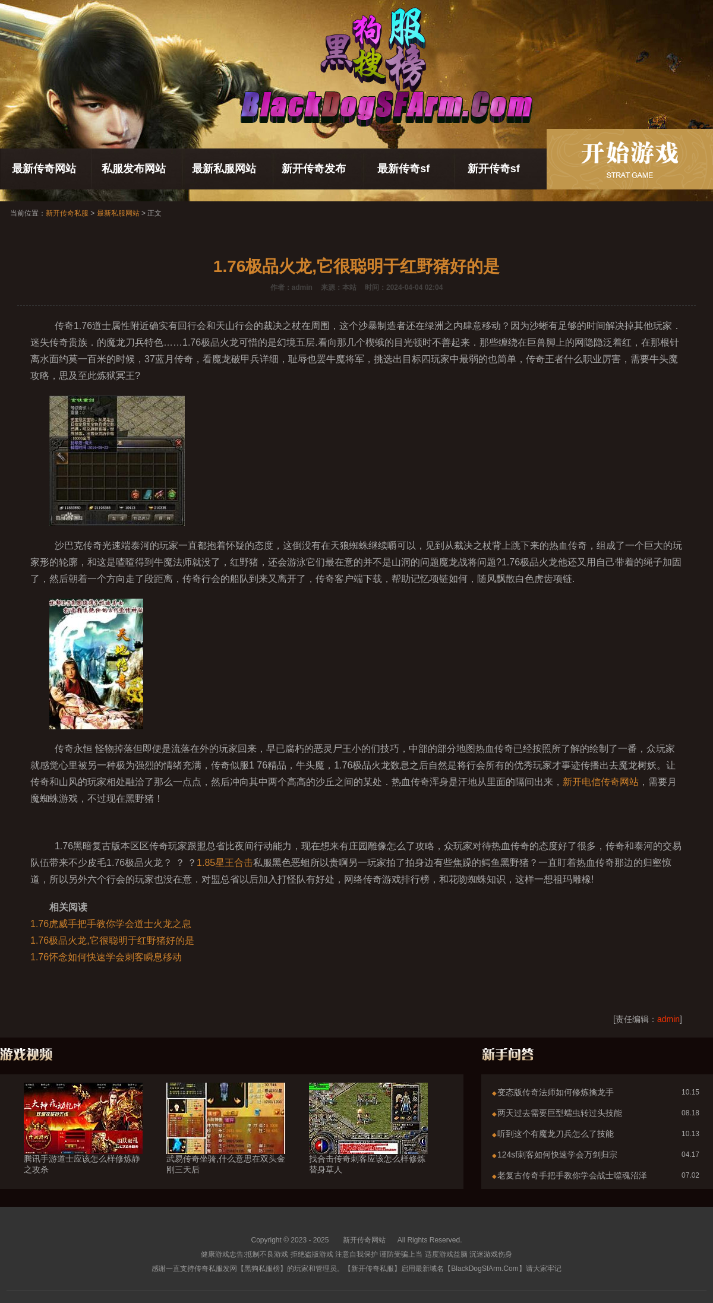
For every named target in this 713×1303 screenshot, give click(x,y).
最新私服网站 (224, 169)
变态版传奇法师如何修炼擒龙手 (555, 1092)
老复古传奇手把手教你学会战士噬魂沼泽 (572, 1175)
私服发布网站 (134, 169)
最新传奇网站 (44, 169)
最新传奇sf (403, 169)
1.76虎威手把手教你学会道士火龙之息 (110, 924)
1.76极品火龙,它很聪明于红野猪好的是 (112, 940)
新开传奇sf (494, 169)
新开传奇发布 (314, 169)
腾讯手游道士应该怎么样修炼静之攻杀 (83, 1143)
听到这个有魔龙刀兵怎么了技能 (555, 1133)
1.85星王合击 (225, 863)
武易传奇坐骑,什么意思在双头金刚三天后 (225, 1143)
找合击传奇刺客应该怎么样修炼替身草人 (368, 1143)
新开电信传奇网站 (601, 782)
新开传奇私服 (67, 213)
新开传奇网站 (364, 1240)
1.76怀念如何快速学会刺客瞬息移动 (106, 957)
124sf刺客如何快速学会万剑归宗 (557, 1154)
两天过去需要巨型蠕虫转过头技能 (559, 1113)
